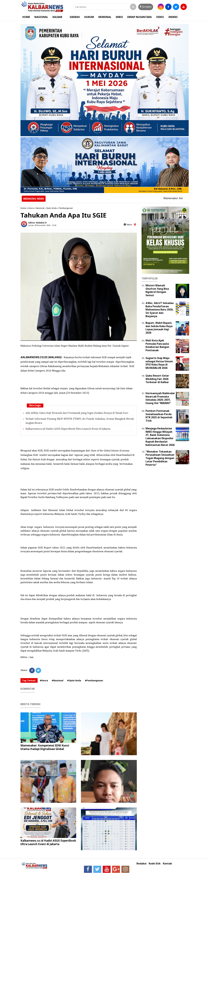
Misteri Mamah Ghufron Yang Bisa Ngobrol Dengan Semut (157, 290)
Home (23, 208)
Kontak (167, 863)
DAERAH (75, 17)
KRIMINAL (104, 17)
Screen (145, 7)
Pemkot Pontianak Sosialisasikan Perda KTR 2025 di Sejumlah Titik (159, 415)
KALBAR (57, 17)
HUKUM (89, 17)
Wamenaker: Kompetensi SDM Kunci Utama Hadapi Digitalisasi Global (44, 747)
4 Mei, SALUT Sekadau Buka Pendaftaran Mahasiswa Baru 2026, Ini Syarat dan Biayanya (160, 309)
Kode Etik (155, 863)
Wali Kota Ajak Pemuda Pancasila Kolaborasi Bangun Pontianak (157, 345)
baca (128, 224)
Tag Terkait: (29, 680)
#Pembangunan (94, 680)
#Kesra (44, 680)
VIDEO (160, 17)
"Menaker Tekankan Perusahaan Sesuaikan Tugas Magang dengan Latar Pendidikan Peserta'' (160, 458)
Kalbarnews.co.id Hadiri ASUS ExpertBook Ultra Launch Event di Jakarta (67, 429)
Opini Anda (51, 208)
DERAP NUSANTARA (139, 17)
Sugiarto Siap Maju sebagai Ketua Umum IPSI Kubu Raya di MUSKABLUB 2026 (159, 363)
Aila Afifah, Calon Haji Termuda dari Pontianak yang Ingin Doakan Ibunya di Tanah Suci (76, 413)
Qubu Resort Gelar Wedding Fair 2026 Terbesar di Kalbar (157, 379)
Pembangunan (66, 208)
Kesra (31, 208)
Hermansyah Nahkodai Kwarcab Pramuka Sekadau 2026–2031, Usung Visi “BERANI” (160, 398)
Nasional (40, 208)
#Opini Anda (74, 680)
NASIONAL (41, 17)
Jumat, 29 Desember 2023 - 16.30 (42, 225)
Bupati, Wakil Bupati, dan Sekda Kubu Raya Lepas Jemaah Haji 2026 (159, 327)
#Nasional (57, 680)
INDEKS (173, 17)
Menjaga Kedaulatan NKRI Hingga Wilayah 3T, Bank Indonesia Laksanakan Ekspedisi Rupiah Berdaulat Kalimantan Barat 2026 (160, 437)
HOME (26, 17)
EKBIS (119, 17)
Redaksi (141, 863)
